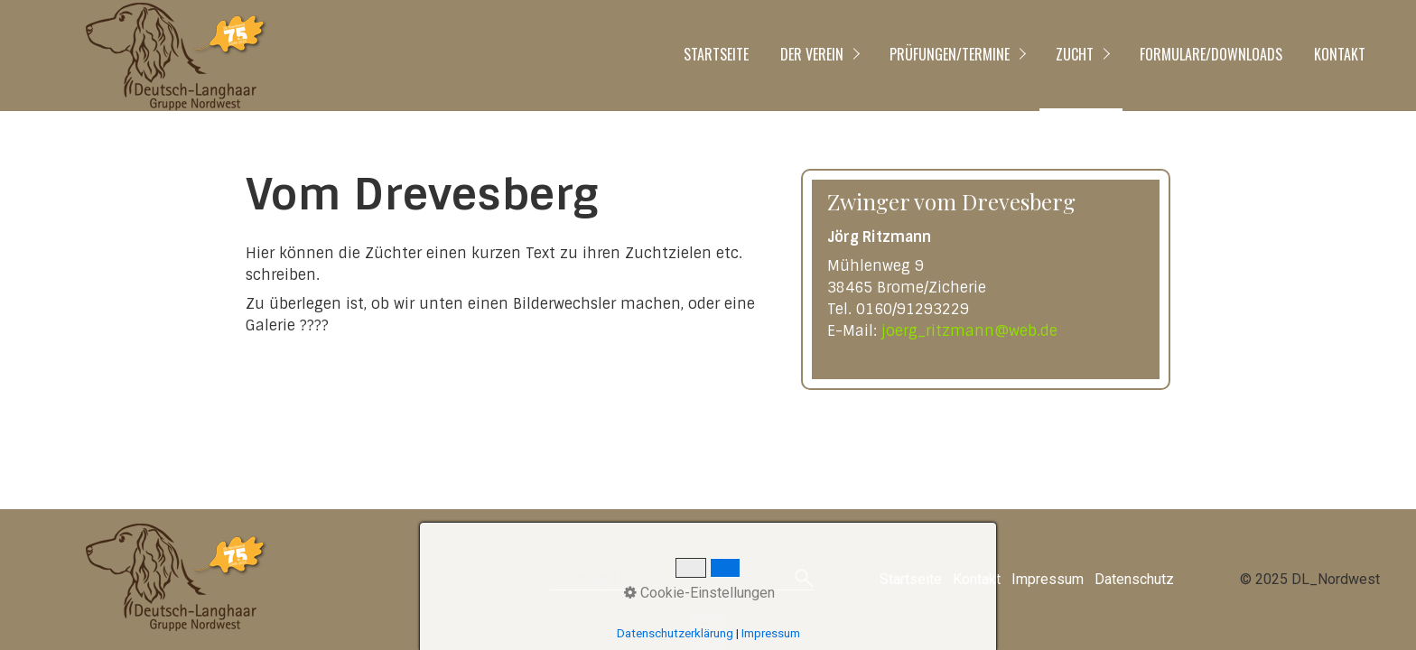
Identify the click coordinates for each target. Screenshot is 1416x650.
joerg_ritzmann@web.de (967, 330)
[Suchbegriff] (681, 580)
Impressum (1047, 579)
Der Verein (811, 54)
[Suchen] (804, 579)
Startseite (716, 54)
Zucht (1075, 54)
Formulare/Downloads (1211, 54)
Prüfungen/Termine (950, 54)
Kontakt (1339, 54)
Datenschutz (1134, 579)
